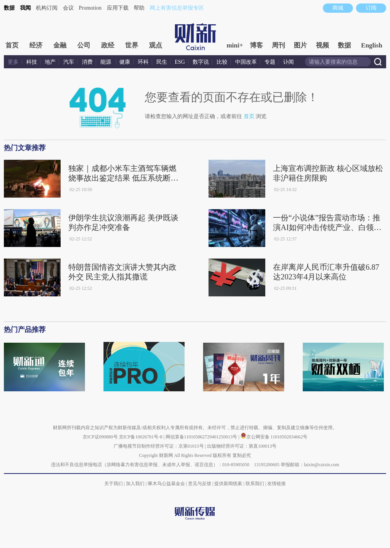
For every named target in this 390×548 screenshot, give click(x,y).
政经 (107, 45)
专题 (270, 62)
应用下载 (118, 8)
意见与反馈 (199, 483)
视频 (322, 45)
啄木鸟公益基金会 (167, 483)
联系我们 (255, 483)
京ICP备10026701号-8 (141, 437)
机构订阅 (47, 8)
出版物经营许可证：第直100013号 (241, 446)
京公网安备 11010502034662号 (274, 437)
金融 (59, 45)
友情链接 (276, 483)
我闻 (25, 8)
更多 (13, 62)
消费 (87, 62)
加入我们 (135, 483)
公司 (83, 45)
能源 (106, 62)
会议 (68, 8)
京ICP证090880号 (100, 437)
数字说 (201, 62)
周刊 (278, 45)
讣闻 (288, 62)
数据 (9, 8)
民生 (161, 62)
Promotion (90, 8)
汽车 (68, 62)
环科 (143, 62)
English (371, 45)
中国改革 (246, 62)
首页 (12, 45)
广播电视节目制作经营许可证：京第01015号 (159, 446)
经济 (35, 45)
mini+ (235, 45)
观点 (155, 45)
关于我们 (113, 483)
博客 (256, 45)
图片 (300, 45)
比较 (222, 62)
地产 (50, 62)
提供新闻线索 (228, 483)
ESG (180, 62)
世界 (131, 45)
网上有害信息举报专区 (177, 8)
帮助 (139, 8)
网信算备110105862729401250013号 (202, 437)
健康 (124, 62)
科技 (31, 62)
